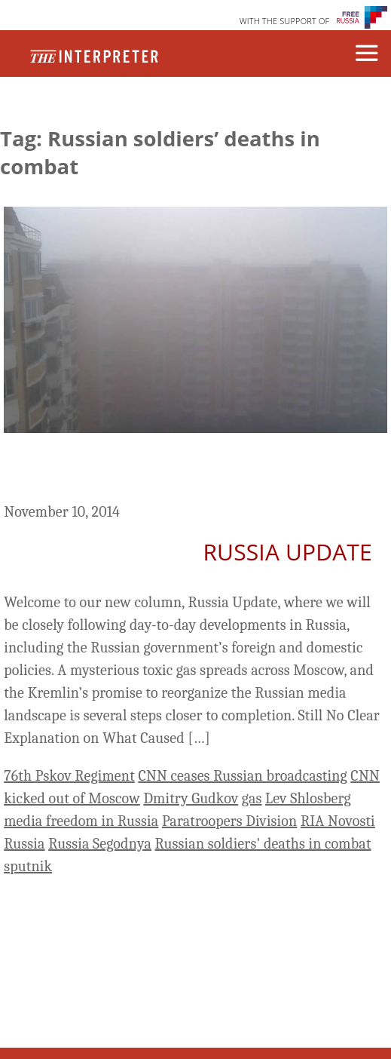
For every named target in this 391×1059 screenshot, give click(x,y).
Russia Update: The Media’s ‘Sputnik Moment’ (163, 470)
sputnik (28, 866)
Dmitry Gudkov (190, 798)
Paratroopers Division (229, 821)
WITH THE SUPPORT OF (285, 20)
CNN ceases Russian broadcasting (242, 775)
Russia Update (287, 551)
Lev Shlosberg (308, 798)
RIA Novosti (338, 821)
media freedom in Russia (81, 821)
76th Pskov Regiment (69, 775)
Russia (24, 843)
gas (252, 798)
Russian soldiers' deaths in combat (263, 843)
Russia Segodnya (99, 843)
